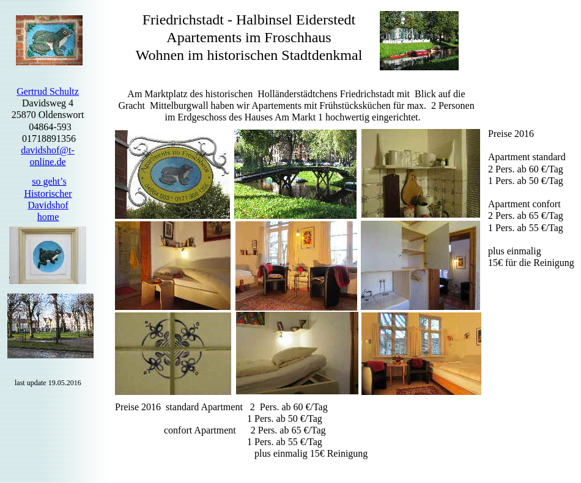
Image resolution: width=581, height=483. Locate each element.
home (48, 217)
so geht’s (49, 181)
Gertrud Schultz (48, 91)
